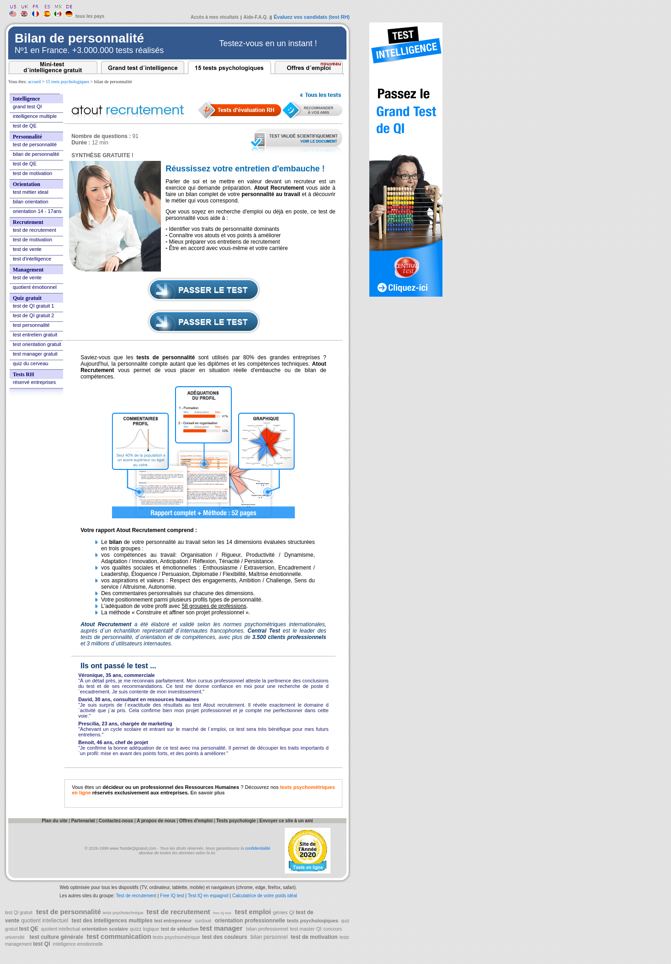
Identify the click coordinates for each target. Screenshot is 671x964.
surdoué (202, 920)
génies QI (284, 912)
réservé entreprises (34, 382)
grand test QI (27, 106)
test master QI (305, 929)
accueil (34, 81)
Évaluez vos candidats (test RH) (312, 17)
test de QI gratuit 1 (33, 306)
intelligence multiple (35, 116)
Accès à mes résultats (215, 17)
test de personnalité (35, 144)
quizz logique (144, 929)
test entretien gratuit (35, 334)
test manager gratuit (35, 354)
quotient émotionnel (35, 287)
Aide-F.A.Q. (256, 17)
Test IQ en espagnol (209, 895)
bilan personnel (269, 937)
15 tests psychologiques (67, 81)
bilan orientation (30, 201)
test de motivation (32, 173)
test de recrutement (34, 230)
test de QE (25, 125)
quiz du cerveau (30, 363)
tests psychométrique (175, 937)
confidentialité (257, 848)
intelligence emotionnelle (77, 944)
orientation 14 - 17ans (37, 211)
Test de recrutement (136, 895)
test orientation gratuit (37, 344)
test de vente (27, 249)
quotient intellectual (60, 929)
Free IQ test (172, 895)
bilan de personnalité (36, 154)
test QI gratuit (18, 912)
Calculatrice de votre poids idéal (264, 895)
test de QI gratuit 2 (33, 315)
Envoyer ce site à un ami (286, 820)
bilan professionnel (267, 929)
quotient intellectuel (44, 920)
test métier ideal (30, 192)
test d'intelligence (32, 258)
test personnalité (31, 325)
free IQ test (221, 913)
